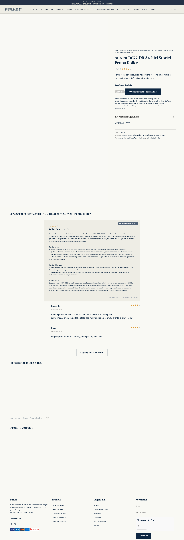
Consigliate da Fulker (131, 138)
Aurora (160, 50)
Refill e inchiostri (124, 9)
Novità (136, 9)
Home (116, 50)
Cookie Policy (169, 536)
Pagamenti (97, 494)
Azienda (96, 482)
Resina (127, 123)
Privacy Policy (160, 536)
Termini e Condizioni (101, 486)
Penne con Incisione (59, 497)
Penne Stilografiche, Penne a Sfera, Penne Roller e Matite (138, 50)
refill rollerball (151, 138)
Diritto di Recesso (100, 497)
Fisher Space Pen (35, 9)
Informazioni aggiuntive (127, 116)
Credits (177, 536)
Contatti (96, 501)
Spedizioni (97, 490)
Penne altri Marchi (58, 486)
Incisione (142, 138)
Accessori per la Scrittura (103, 9)
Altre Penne (49, 9)
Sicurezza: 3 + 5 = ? (146, 496)
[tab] (145, 116)
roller (158, 138)
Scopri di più (166, 524)
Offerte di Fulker (148, 9)
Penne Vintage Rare (82, 9)
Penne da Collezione (65, 9)
